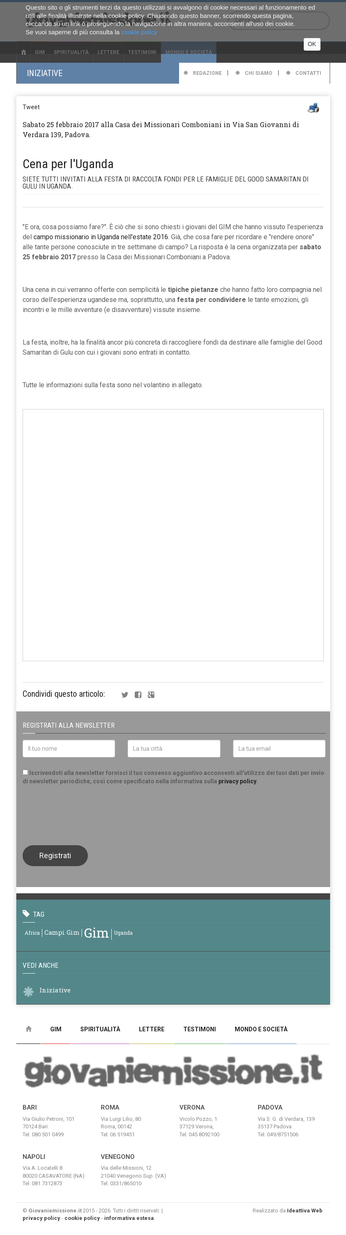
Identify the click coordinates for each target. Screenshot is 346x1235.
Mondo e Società (261, 1029)
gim (96, 932)
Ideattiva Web (305, 1210)
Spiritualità (100, 1029)
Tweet (31, 107)
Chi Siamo (253, 73)
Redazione (202, 73)
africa (32, 932)
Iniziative (55, 990)
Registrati (55, 855)
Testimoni (199, 1029)
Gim (56, 1029)
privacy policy (237, 781)
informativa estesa (129, 1218)
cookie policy (82, 1218)
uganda (123, 932)
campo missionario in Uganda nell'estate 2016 (100, 237)
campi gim (61, 932)
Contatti (303, 73)
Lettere (151, 1029)
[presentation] (86, 814)
